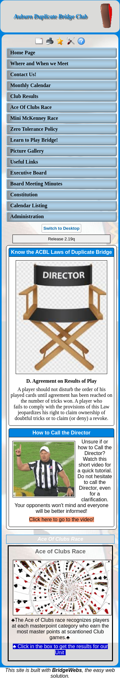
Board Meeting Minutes (36, 183)
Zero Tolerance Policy (34, 129)
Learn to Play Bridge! (34, 140)
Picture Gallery (27, 151)
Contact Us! (23, 74)
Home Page (22, 52)
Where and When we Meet (39, 63)
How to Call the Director (61, 432)
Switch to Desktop (62, 228)
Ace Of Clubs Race (31, 107)
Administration (27, 216)
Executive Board (28, 172)
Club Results (24, 96)
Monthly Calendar (30, 85)
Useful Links (24, 162)
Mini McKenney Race (34, 118)
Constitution (23, 194)
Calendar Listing (28, 205)
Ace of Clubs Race (60, 551)
